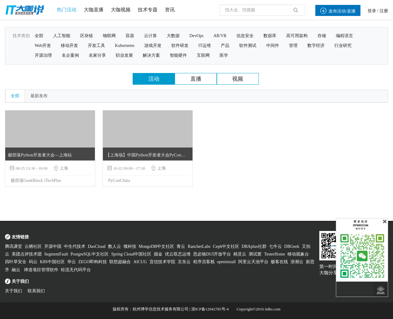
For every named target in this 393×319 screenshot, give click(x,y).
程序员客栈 (204, 261)
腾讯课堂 (13, 246)
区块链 (86, 35)
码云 (33, 261)
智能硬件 (178, 55)
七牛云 (275, 246)
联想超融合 (120, 261)
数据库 (269, 35)
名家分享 (97, 55)
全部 (39, 35)
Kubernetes (124, 45)
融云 (16, 269)
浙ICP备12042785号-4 (210, 309)
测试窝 (255, 254)
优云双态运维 (178, 254)
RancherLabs (199, 246)
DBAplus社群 (254, 246)
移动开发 (69, 45)
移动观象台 (298, 254)
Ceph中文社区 (226, 246)
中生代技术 (74, 246)
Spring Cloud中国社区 (131, 254)
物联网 (109, 35)
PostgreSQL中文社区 (90, 254)
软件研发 (180, 45)
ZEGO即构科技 (92, 261)
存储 (321, 35)
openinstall (226, 261)
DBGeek (291, 246)
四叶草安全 (15, 261)
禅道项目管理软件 (41, 269)
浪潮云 (296, 261)
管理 (293, 45)
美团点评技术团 (27, 254)
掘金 (158, 254)
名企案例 (70, 55)
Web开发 (43, 45)
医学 (224, 55)
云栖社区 (33, 246)
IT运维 (204, 45)
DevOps (196, 35)
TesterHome (274, 254)
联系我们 (36, 291)
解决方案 (151, 55)
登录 (372, 11)
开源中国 (52, 246)
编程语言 (344, 35)
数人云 (114, 246)
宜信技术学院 (162, 261)
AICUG (140, 261)
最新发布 (39, 96)
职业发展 (124, 55)
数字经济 (316, 45)
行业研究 (343, 45)
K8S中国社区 (52, 261)
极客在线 (279, 261)
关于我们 (13, 291)
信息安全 (245, 35)
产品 (225, 45)
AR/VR (220, 35)
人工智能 (61, 35)
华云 (71, 261)
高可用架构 (297, 35)
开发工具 (96, 45)
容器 (130, 35)
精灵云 (239, 254)
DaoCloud (97, 246)
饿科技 (129, 246)
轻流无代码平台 (76, 269)
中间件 (272, 45)
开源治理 (43, 55)
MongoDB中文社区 (156, 246)
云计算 (150, 35)
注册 (383, 11)
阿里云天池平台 (253, 261)
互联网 (203, 55)
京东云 (184, 261)
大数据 (173, 35)
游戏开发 (152, 45)
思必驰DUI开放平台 (212, 254)
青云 (181, 246)
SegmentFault (56, 254)
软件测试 (247, 45)
